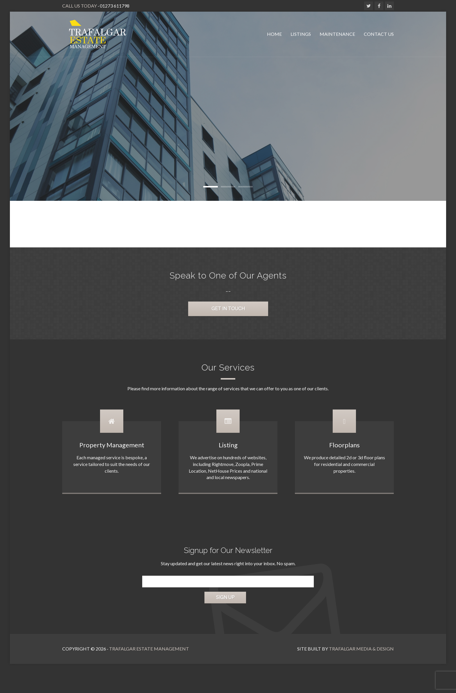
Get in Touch (228, 308)
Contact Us (379, 34)
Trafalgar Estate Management (149, 648)
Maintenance (337, 34)
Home (274, 34)
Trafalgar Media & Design (361, 648)
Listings (301, 34)
